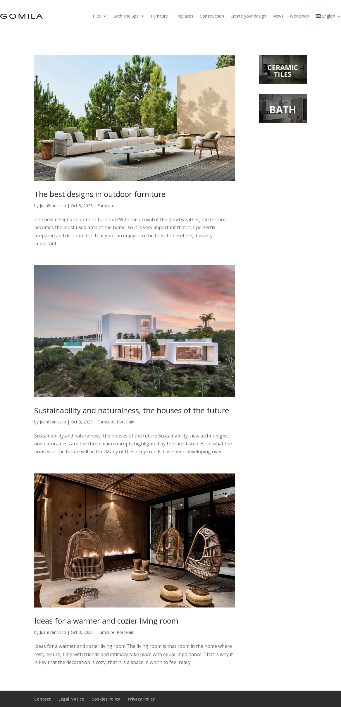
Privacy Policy (141, 699)
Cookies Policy (106, 699)
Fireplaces (183, 16)
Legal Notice (71, 699)
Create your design (248, 16)
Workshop (299, 16)
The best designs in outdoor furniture (100, 194)
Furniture (159, 16)
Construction (212, 16)
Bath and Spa (126, 16)
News (278, 16)
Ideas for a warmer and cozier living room (106, 620)
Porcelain (125, 422)
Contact (42, 699)
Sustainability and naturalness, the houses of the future (131, 410)
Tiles (96, 16)
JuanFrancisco (53, 205)
